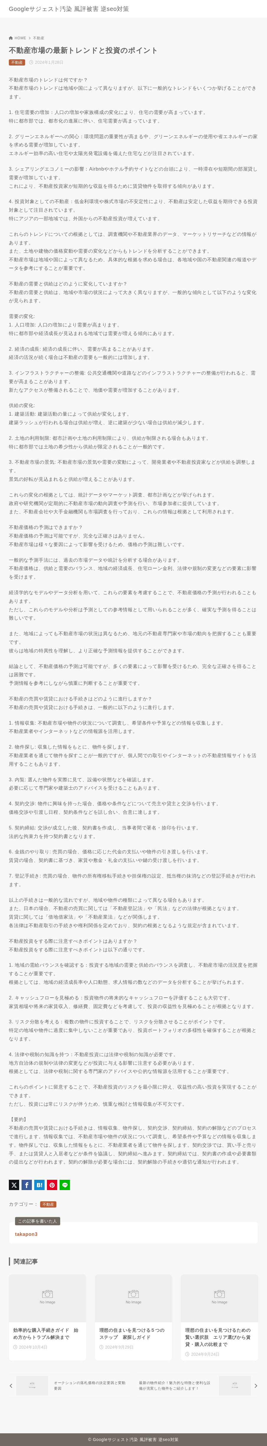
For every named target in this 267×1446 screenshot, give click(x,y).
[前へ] (70, 1385)
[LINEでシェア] (65, 1185)
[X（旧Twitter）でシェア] (14, 1185)
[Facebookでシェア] (27, 1185)
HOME (17, 38)
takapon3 (26, 1234)
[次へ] (197, 1385)
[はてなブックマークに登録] (39, 1185)
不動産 (38, 38)
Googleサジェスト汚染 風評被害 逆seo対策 (69, 9)
